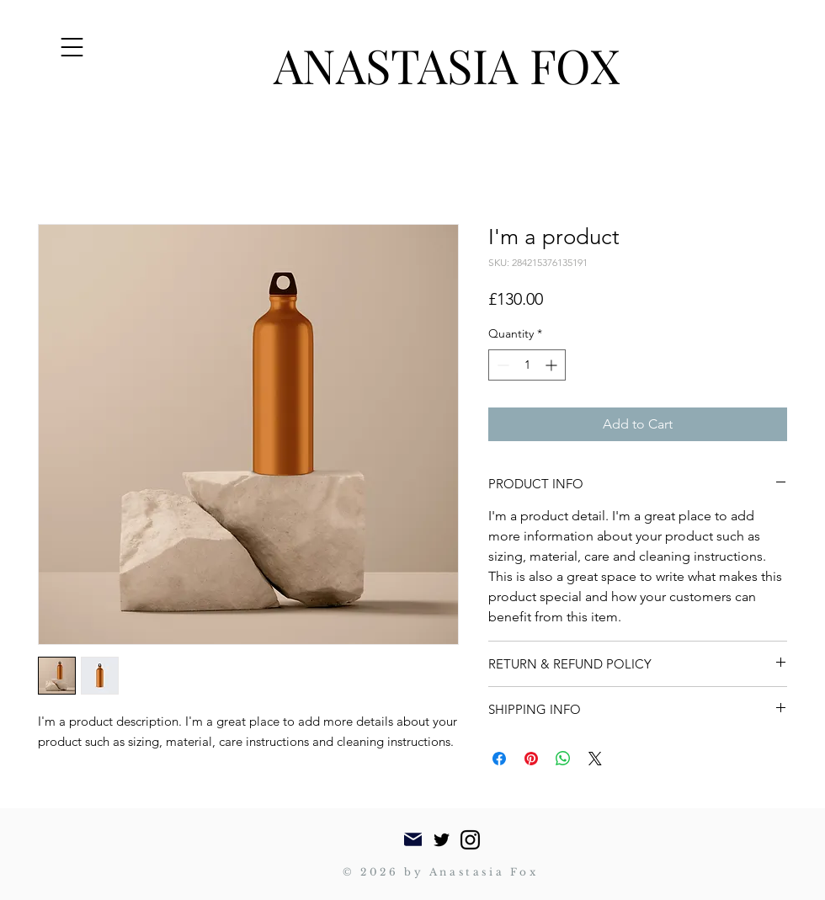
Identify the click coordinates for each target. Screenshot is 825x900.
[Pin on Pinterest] (531, 758)
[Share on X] (595, 758)
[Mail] (413, 840)
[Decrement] (501, 365)
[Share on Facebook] (499, 758)
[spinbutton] (527, 365)
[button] (72, 47)
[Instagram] (470, 840)
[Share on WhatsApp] (563, 758)
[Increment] (552, 365)
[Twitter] (441, 839)
